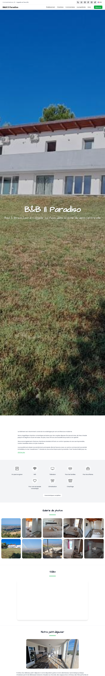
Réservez (98, 7)
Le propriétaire (81, 7)
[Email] (84, 2)
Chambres (60, 7)
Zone (89, 7)
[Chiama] (78, 2)
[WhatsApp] (81, 2)
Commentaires (70, 7)
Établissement (50, 7)
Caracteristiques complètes (52, 495)
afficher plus (21, 452)
